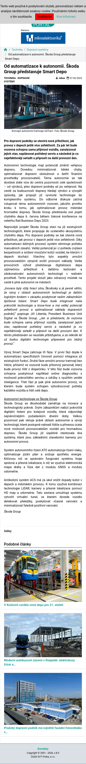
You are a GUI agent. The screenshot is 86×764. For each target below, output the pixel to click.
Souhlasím (44, 16)
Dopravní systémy (37, 49)
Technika (17, 49)
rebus (60, 77)
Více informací (66, 16)
